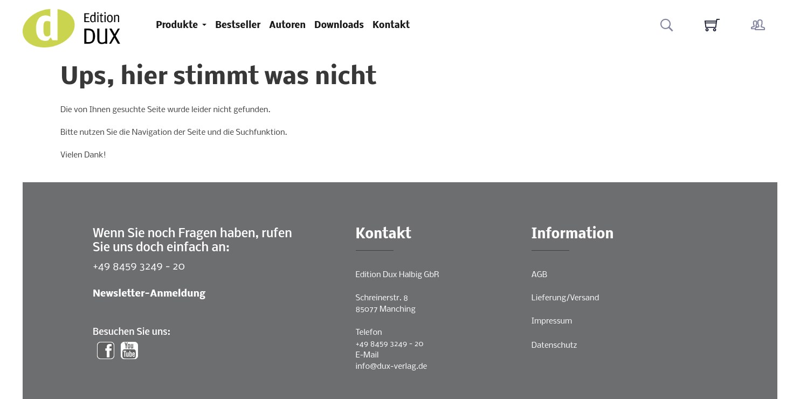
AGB (539, 275)
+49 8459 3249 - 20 (139, 266)
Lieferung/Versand (565, 298)
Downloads (339, 25)
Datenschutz (554, 345)
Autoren (287, 25)
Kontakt (391, 25)
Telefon (369, 332)
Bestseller (237, 25)
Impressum (552, 321)
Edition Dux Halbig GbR (397, 275)
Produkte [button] (178, 25)
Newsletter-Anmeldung (149, 294)
